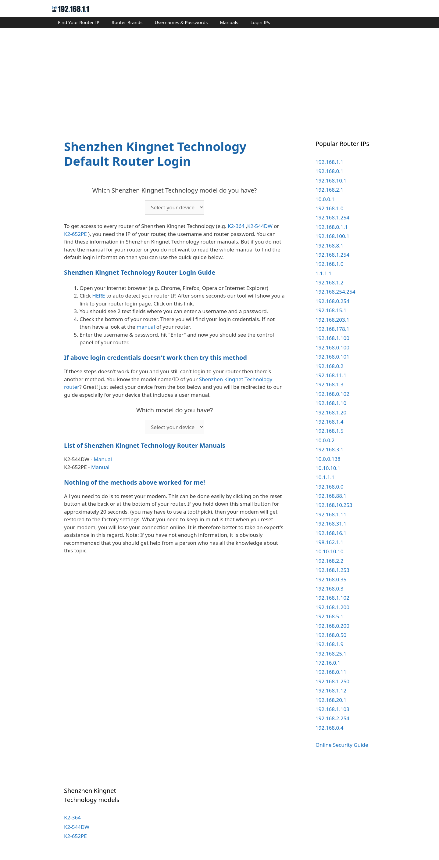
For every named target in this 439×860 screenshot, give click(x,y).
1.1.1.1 (324, 273)
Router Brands (127, 22)
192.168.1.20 (331, 412)
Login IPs (260, 22)
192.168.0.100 (332, 347)
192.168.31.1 (331, 523)
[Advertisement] (219, 78)
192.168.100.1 (332, 236)
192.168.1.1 (329, 161)
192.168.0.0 (329, 486)
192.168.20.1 (331, 699)
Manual (103, 459)
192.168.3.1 (329, 449)
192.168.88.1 (331, 495)
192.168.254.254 (335, 291)
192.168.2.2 (329, 560)
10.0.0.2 (325, 440)
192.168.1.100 (332, 337)
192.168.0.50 (331, 634)
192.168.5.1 (329, 616)
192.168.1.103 (332, 709)
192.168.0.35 (331, 579)
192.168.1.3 (329, 384)
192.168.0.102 (332, 393)
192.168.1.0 (329, 208)
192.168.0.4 (329, 727)
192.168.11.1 (331, 375)
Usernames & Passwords (181, 22)
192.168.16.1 (331, 533)
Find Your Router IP (78, 22)
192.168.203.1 (332, 319)
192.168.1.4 (329, 421)
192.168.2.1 (329, 189)
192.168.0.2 (329, 366)
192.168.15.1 (331, 310)
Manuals (229, 22)
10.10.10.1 (328, 468)
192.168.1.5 (329, 430)
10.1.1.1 (325, 477)
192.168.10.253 (334, 504)
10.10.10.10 (329, 551)
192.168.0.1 (329, 171)
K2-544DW (260, 225)
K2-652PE (75, 233)
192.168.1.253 (332, 569)
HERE (98, 295)
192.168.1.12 (331, 690)
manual (146, 326)
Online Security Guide (342, 744)
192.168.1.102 (332, 597)
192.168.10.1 (331, 180)
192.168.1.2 (329, 282)
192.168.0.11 (331, 671)
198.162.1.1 (329, 542)
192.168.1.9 (329, 644)
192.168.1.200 (332, 607)
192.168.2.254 (332, 718)
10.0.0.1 (325, 199)
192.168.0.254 (332, 301)
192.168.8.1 (329, 245)
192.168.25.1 (331, 653)
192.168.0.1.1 (332, 226)
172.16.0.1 (328, 662)
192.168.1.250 (332, 681)
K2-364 (236, 225)
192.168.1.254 (332, 217)
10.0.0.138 (328, 458)
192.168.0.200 (332, 625)
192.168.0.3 (329, 588)
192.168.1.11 (331, 514)
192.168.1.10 (331, 403)
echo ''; (174, 207)
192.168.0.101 (332, 356)
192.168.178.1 (332, 328)
